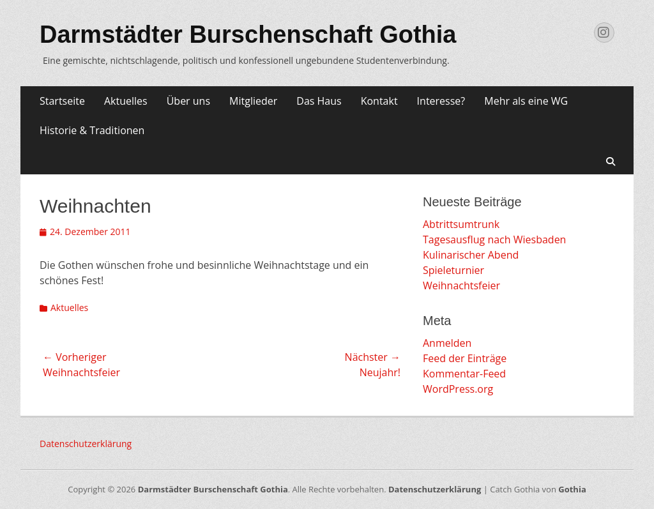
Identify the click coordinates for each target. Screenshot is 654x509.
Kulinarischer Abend (471, 255)
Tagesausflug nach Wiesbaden (494, 239)
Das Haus (318, 101)
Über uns (188, 101)
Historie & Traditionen (92, 130)
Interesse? (441, 101)
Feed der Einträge (464, 358)
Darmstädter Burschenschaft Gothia (248, 34)
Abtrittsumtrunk (461, 224)
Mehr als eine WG (526, 101)
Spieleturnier (453, 270)
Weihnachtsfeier (461, 285)
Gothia (572, 489)
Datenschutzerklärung (86, 443)
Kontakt (379, 101)
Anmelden (447, 343)
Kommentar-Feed (464, 374)
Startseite (62, 101)
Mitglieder (253, 101)
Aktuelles (126, 101)
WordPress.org (458, 389)
